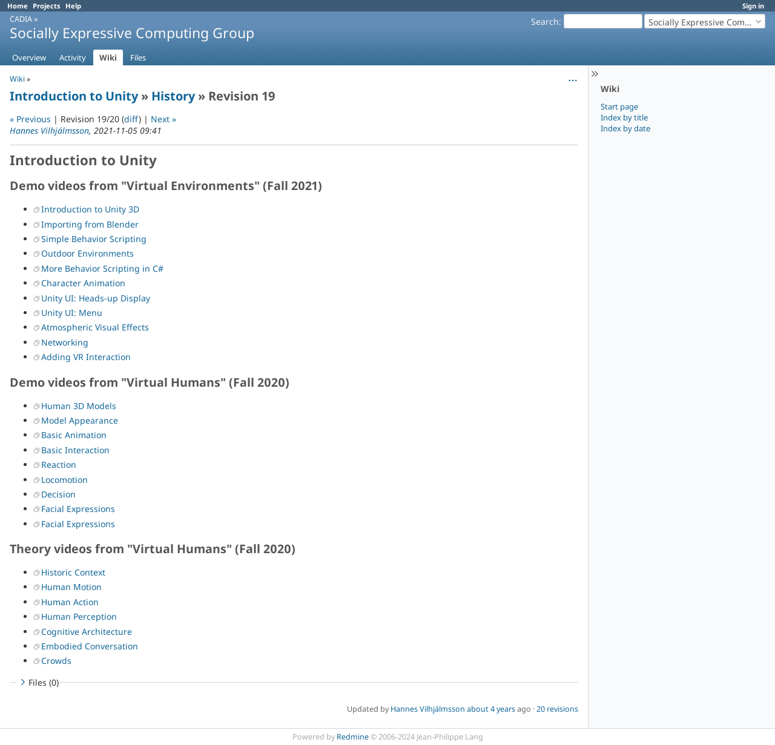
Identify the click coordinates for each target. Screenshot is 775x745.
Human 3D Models (78, 406)
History (173, 96)
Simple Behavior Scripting (94, 239)
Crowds (56, 660)
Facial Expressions (78, 508)
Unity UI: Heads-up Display (95, 298)
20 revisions (557, 709)
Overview (29, 57)
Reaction (58, 464)
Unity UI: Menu (71, 312)
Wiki (108, 57)
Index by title (624, 117)
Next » (163, 119)
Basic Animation (74, 435)
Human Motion (71, 586)
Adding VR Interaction (86, 357)
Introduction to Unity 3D (90, 209)
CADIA (21, 18)
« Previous (30, 119)
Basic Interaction (75, 450)
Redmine (353, 737)
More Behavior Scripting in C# (102, 268)
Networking (64, 342)
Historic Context (73, 572)
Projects (47, 5)
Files (138, 57)
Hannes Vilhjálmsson (49, 130)
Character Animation (83, 283)
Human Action (70, 602)
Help (73, 5)
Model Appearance (79, 420)
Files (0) (38, 682)
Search (545, 21)
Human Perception (79, 616)
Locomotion (64, 479)
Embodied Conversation (89, 646)
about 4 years (491, 709)
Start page (619, 106)
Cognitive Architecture (86, 631)
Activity (72, 57)
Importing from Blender (90, 224)
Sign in (753, 5)
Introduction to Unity (74, 96)
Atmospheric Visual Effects (95, 327)
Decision (58, 494)
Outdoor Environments (87, 253)
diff (131, 119)
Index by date (625, 128)
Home (17, 5)
